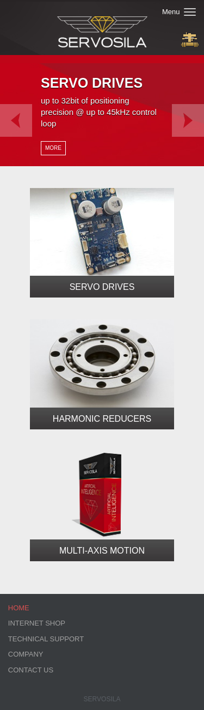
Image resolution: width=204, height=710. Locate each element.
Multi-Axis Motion (102, 550)
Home (18, 608)
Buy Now (190, 39)
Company (26, 654)
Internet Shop (36, 623)
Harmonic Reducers (102, 418)
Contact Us (30, 670)
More (53, 148)
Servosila (102, 699)
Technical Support (46, 639)
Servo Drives (102, 287)
